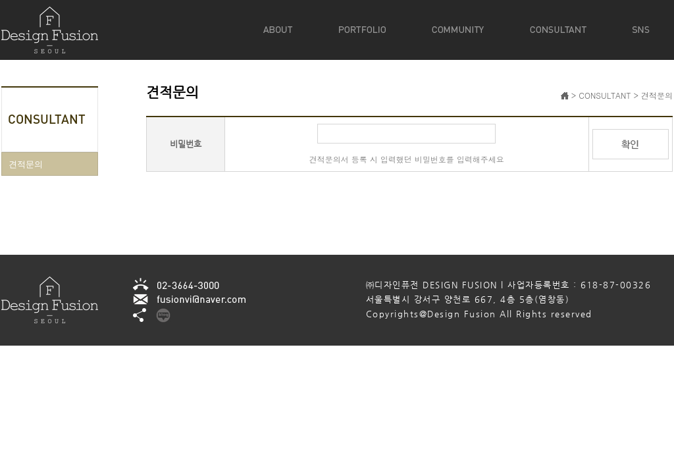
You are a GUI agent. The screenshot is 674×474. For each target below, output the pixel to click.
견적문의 (26, 163)
